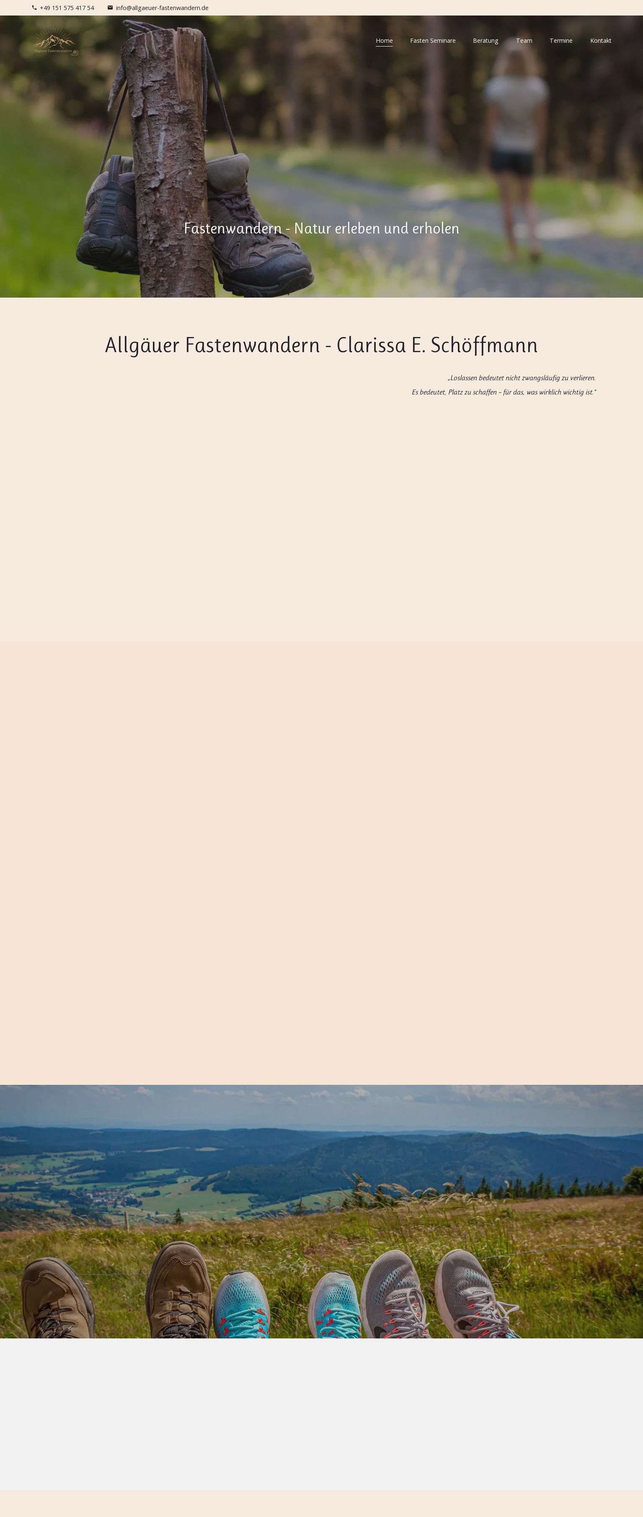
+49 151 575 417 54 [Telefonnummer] (67, 8)
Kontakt (601, 40)
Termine (561, 40)
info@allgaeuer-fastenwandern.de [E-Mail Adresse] (162, 8)
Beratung (485, 40)
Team (524, 40)
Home (384, 40)
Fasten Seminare (433, 40)
